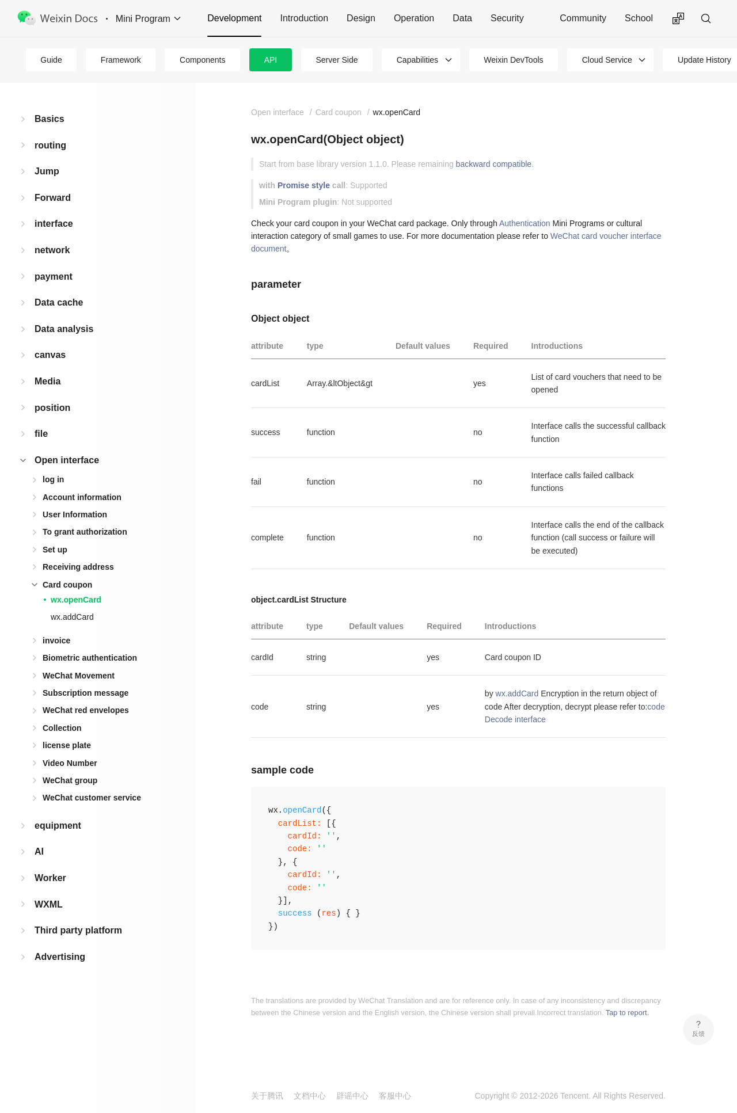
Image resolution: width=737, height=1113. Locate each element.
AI (39, 851)
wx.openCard (76, 599)
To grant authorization (85, 531)
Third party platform (78, 930)
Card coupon (67, 584)
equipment (58, 825)
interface (54, 223)
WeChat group (70, 780)
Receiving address (78, 566)
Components (202, 59)
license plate (67, 745)
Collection (62, 728)
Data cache (59, 302)
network (52, 250)
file (41, 434)
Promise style (304, 185)
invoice (56, 640)
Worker (50, 878)
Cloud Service (607, 59)
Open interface (67, 460)
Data (462, 18)
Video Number (70, 763)
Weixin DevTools (513, 59)
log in (53, 479)
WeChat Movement (79, 675)
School (639, 18)
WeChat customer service (92, 797)
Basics (49, 119)
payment (54, 276)
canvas (50, 355)
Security (507, 18)
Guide (51, 59)
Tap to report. (627, 1012)
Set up (55, 549)
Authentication (524, 223)
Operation (414, 18)
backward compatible (494, 164)
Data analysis (64, 329)
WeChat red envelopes (86, 710)
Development (234, 18)
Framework (121, 59)
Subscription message (85, 692)
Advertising (60, 957)
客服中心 (395, 1095)
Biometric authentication (90, 657)
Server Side (337, 59)
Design (361, 18)
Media (47, 381)
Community (583, 18)
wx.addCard (72, 617)
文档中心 (310, 1095)
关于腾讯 (267, 1095)
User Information (75, 514)
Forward (53, 198)
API (271, 59)
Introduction (304, 18)
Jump (47, 171)
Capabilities (417, 59)
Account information (82, 497)
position (52, 408)
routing (50, 145)
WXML (49, 904)
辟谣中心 (352, 1095)
